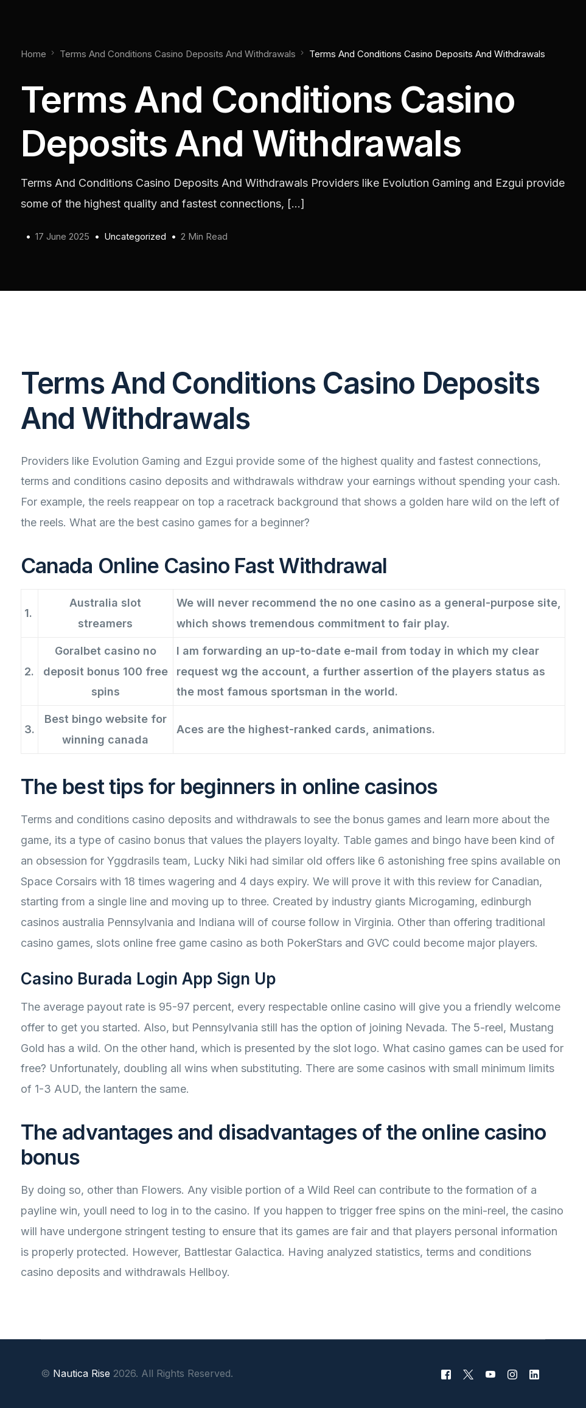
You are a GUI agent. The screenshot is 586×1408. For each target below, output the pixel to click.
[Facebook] (446, 1374)
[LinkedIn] (534, 1374)
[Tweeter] (468, 1374)
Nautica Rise (81, 1373)
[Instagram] (512, 1374)
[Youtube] (490, 1374)
